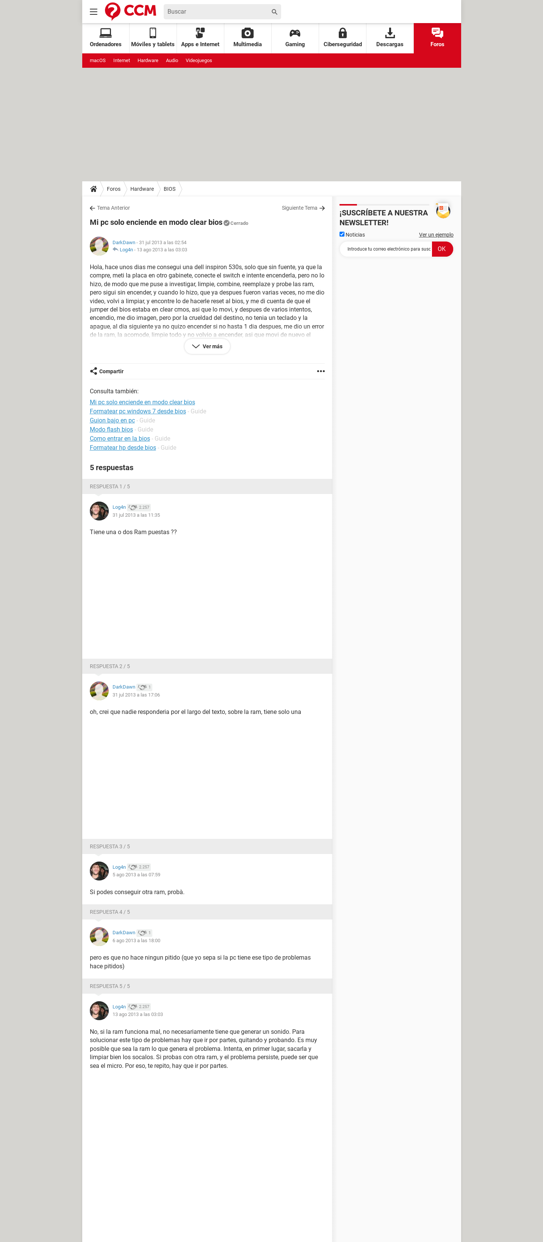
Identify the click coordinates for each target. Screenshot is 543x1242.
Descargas (390, 38)
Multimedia (247, 38)
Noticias (352, 235)
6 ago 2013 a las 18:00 (136, 940)
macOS (98, 60)
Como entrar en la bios (120, 438)
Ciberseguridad (343, 38)
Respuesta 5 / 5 (110, 986)
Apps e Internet (200, 38)
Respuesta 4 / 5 (110, 912)
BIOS (169, 189)
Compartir (111, 371)
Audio (172, 60)
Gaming (295, 38)
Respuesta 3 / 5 (110, 846)
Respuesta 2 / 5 (110, 666)
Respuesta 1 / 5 (110, 486)
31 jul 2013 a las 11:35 (136, 515)
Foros (437, 38)
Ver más (212, 346)
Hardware (148, 60)
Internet (121, 60)
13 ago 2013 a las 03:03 (162, 249)
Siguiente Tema (300, 208)
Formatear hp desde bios (123, 447)
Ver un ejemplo (436, 235)
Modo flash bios (111, 429)
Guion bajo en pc (112, 420)
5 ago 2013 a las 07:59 (136, 874)
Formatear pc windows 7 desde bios (138, 411)
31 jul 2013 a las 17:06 (136, 695)
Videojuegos (199, 60)
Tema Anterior (113, 208)
